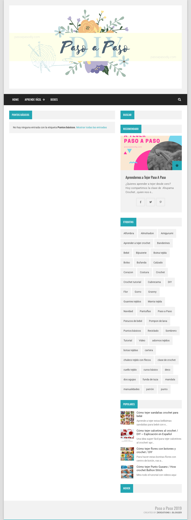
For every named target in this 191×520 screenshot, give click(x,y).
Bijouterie (141, 252)
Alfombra (129, 233)
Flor (126, 291)
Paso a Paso (165, 311)
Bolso (127, 262)
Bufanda (141, 262)
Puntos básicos (132, 330)
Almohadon (147, 233)
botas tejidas (131, 350)
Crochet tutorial (132, 282)
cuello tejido (130, 369)
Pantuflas (145, 311)
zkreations (163, 512)
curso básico (151, 369)
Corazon (128, 272)
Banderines (163, 243)
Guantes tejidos (132, 301)
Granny (152, 291)
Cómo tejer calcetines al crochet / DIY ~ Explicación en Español (157, 432)
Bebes (54, 99)
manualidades (131, 389)
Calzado (158, 262)
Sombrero (171, 330)
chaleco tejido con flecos (137, 360)
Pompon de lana (158, 321)
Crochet (160, 272)
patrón (150, 389)
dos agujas (130, 379)
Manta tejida (155, 301)
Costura (144, 272)
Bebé (126, 252)
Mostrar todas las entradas (91, 127)
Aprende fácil (35, 99)
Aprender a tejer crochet (137, 243)
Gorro (138, 291)
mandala (170, 379)
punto (164, 389)
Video (142, 340)
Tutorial (128, 340)
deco (167, 369)
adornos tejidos (161, 340)
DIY (170, 282)
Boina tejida (160, 252)
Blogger (177, 512)
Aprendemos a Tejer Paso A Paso (146, 177)
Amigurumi (167, 233)
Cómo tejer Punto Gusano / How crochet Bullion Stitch (156, 468)
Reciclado (153, 330)
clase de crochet (167, 360)
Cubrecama (154, 282)
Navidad (128, 311)
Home (15, 99)
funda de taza (150, 379)
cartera (149, 350)
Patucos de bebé (133, 321)
